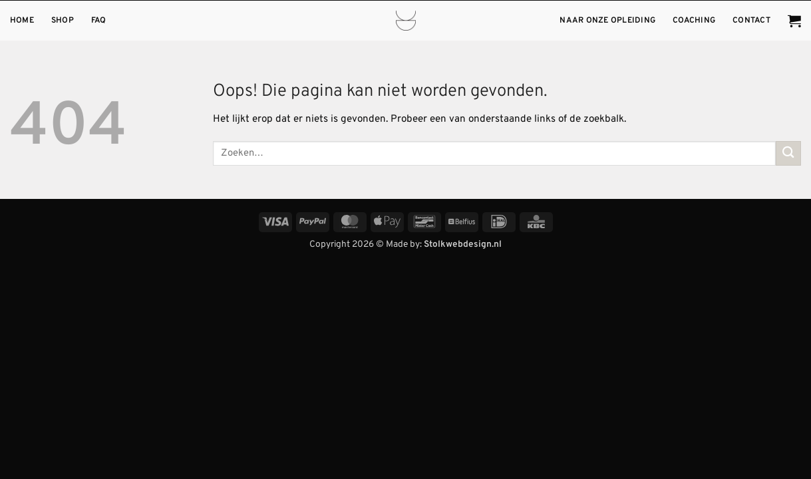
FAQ (98, 20)
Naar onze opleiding (607, 20)
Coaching (694, 20)
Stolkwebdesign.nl (463, 244)
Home (22, 20)
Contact (751, 20)
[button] (794, 20)
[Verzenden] (788, 153)
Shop (62, 20)
